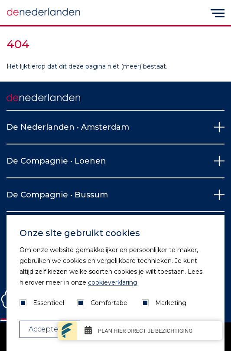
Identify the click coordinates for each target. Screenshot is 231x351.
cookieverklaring (112, 282)
